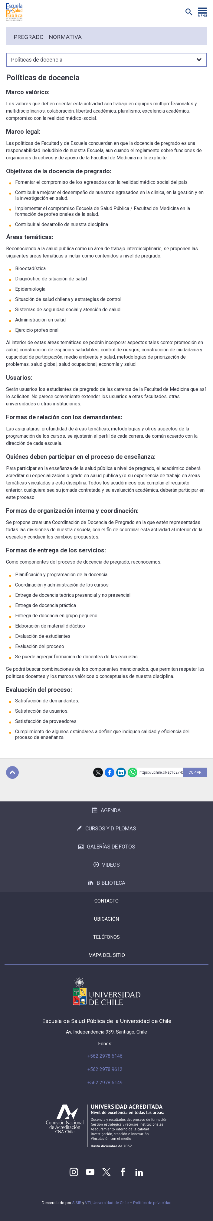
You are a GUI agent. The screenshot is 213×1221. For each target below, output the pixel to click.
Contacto (106, 901)
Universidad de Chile (111, 1202)
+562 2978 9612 (105, 1069)
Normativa (65, 37)
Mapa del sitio (106, 955)
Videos (106, 865)
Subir (12, 772)
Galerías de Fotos (106, 847)
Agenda (106, 810)
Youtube (90, 1172)
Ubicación (106, 919)
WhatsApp (132, 772)
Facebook (109, 772)
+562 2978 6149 (105, 1082)
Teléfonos (106, 937)
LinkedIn (121, 772)
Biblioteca (106, 883)
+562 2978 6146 (105, 1056)
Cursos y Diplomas (106, 829)
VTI (88, 1202)
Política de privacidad (152, 1202)
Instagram (74, 1172)
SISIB (76, 1202)
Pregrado (29, 37)
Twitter (106, 1172)
